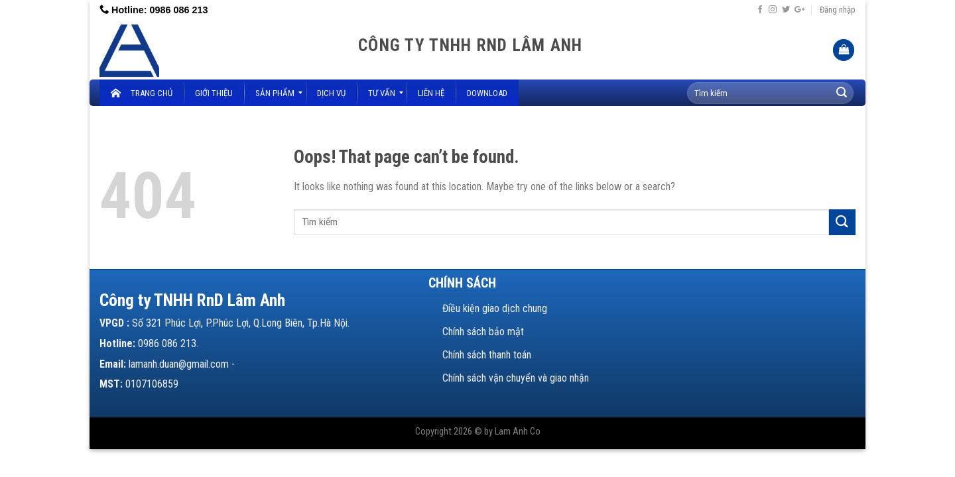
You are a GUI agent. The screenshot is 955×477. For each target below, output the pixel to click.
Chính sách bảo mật (483, 331)
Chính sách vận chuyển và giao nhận (515, 378)
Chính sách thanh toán (486, 354)
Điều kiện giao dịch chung (494, 308)
